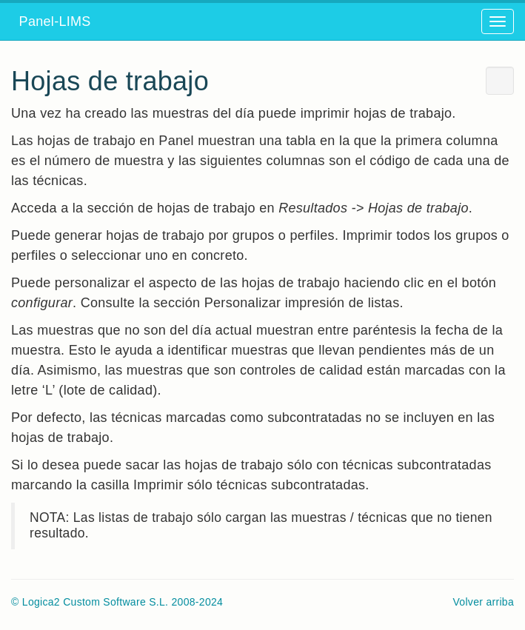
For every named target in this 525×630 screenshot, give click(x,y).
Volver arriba (484, 602)
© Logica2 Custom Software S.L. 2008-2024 (117, 602)
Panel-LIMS (51, 21)
